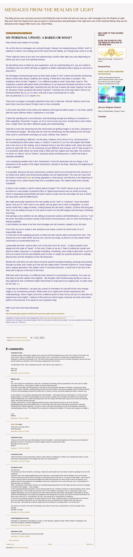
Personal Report (25, 340)
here (38, 96)
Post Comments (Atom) (21, 547)
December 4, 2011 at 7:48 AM (20, 418)
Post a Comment (14, 540)
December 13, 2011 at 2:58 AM (20, 512)
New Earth (18, 340)
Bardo (12, 340)
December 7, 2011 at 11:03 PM (20, 448)
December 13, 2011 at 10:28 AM (20, 525)
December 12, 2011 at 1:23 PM (20, 461)
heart (28, 178)
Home (50, 544)
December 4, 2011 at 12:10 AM (20, 373)
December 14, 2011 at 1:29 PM (20, 536)
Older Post (89, 544)
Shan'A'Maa (15, 424)
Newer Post (9, 544)
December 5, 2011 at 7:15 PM (20, 431)
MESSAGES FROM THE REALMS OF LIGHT (49, 9)
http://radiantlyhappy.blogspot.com (55, 318)
